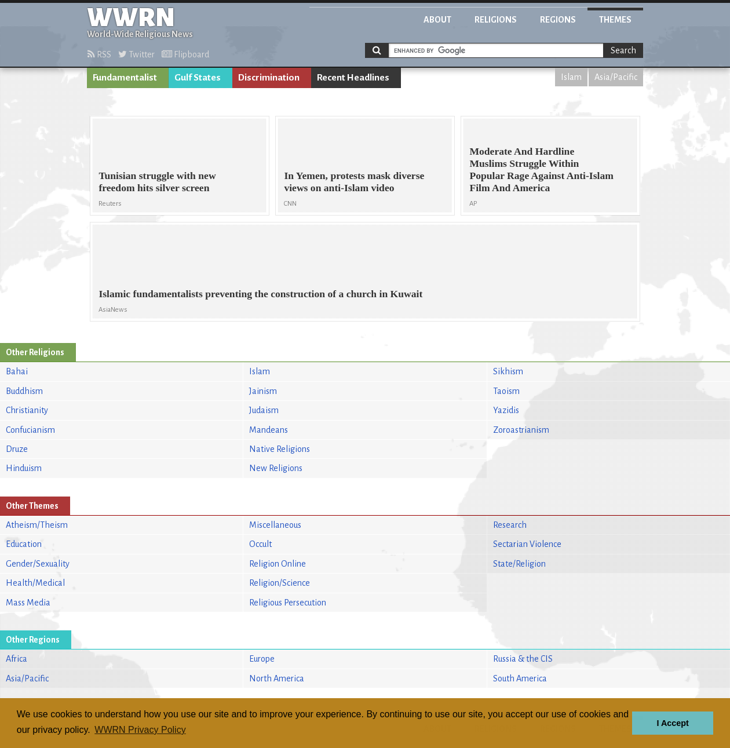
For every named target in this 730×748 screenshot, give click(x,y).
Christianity (27, 410)
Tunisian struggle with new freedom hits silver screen (157, 182)
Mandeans (268, 430)
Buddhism (24, 391)
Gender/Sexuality (38, 563)
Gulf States (197, 77)
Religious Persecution (287, 602)
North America (276, 678)
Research (510, 525)
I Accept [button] (672, 723)
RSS (99, 54)
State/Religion (519, 563)
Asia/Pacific (615, 77)
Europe (262, 658)
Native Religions (279, 449)
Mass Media (28, 602)
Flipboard (185, 54)
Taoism (506, 391)
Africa (16, 658)
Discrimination (269, 77)
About (437, 19)
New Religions (275, 468)
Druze (17, 449)
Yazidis (506, 410)
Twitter (136, 54)
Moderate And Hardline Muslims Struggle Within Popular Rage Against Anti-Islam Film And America (541, 169)
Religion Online (277, 563)
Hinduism (24, 468)
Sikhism (508, 371)
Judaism (264, 410)
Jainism (263, 391)
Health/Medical (35, 583)
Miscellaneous (275, 525)
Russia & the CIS (523, 658)
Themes (615, 19)
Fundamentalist (125, 77)
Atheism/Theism (37, 525)
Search (623, 50)
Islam (571, 77)
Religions (496, 19)
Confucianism (30, 430)
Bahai (17, 371)
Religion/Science (279, 583)
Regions (558, 19)
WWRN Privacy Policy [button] (139, 730)
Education (24, 544)
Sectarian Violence (527, 544)
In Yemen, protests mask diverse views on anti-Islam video (354, 182)
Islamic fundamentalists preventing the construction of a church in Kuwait (260, 294)
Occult (260, 544)
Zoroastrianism (521, 430)
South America (520, 678)
